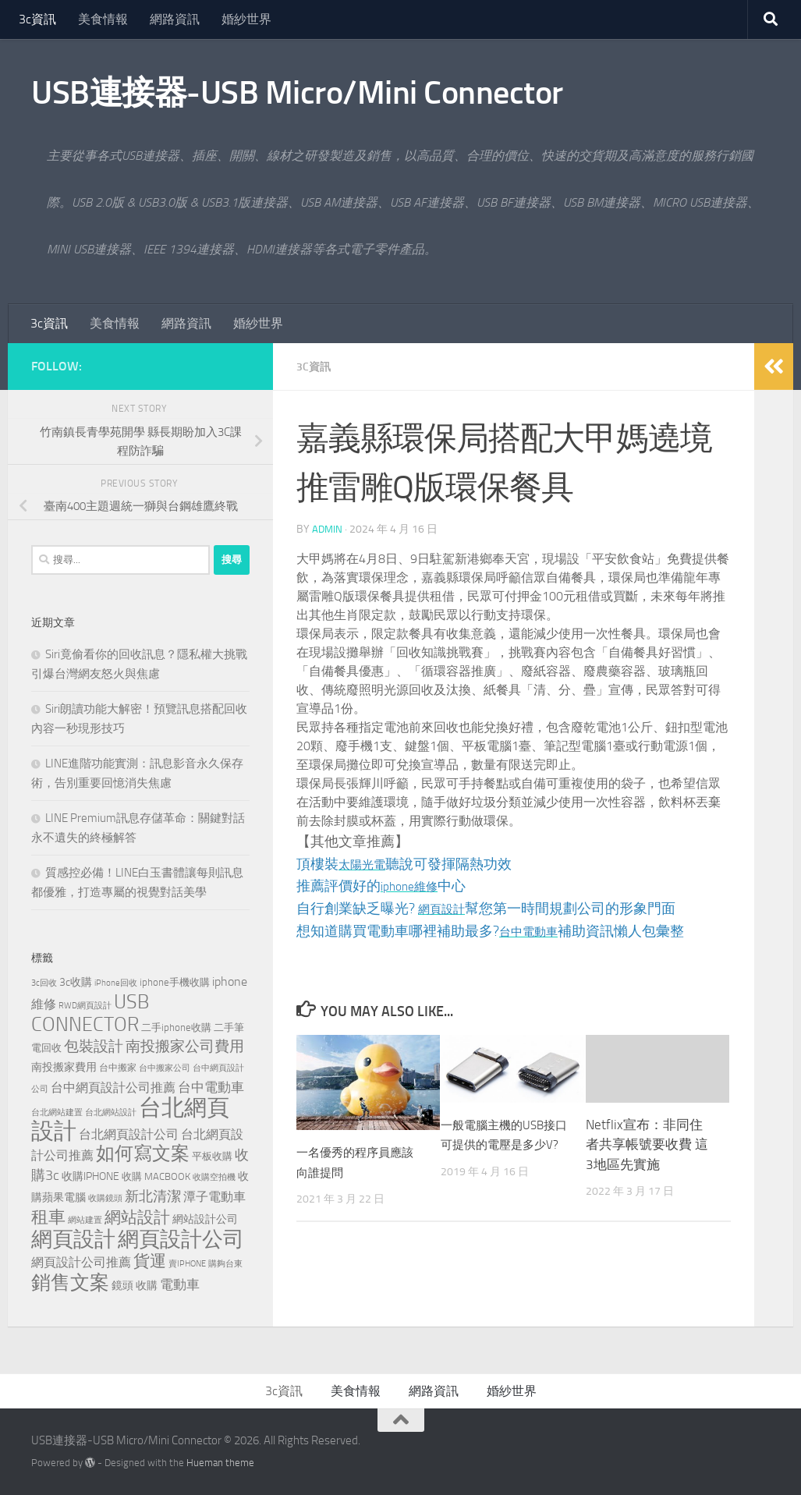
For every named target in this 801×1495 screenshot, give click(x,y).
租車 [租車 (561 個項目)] (48, 1217)
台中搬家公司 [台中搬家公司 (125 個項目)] (164, 1067)
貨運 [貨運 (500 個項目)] (149, 1260)
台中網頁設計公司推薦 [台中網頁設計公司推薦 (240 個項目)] (113, 1087)
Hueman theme (220, 1462)
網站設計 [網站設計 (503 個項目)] (137, 1217)
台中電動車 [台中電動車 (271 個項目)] (211, 1087)
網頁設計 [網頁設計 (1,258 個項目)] (73, 1239)
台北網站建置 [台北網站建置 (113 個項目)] (57, 1112)
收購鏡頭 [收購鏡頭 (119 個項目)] (105, 1198)
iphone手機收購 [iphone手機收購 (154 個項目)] (175, 982)
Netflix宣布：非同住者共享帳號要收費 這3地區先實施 (647, 1143)
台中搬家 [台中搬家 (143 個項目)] (117, 1067)
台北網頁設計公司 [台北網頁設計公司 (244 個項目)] (129, 1134)
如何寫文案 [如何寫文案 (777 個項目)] (143, 1153)
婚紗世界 (246, 19)
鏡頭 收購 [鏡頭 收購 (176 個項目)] (135, 1285)
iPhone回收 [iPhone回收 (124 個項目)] (115, 982)
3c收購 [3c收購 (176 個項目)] (75, 982)
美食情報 (103, 19)
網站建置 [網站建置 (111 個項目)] (85, 1220)
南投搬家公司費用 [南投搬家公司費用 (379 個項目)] (185, 1046)
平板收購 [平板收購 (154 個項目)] (212, 1156)
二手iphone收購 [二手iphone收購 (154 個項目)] (176, 1027)
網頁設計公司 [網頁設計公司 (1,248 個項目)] (181, 1239)
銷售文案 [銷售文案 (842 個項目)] (70, 1282)
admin (328, 528)
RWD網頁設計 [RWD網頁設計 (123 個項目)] (85, 1006)
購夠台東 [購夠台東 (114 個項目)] (225, 1264)
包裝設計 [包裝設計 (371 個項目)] (93, 1046)
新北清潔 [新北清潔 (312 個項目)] (153, 1196)
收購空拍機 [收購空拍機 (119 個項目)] (214, 1177)
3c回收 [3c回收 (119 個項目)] (44, 983)
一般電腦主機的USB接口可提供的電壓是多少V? (500, 1143)
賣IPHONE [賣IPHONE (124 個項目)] (187, 1263)
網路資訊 (175, 19)
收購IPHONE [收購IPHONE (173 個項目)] (90, 1176)
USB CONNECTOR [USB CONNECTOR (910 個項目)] (90, 1013)
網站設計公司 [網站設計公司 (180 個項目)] (205, 1219)
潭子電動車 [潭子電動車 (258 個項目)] (214, 1196)
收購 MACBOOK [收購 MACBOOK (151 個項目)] (156, 1176)
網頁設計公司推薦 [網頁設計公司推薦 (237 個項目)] (81, 1262)
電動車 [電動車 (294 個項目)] (180, 1284)
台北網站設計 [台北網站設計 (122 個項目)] (110, 1112)
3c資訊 (37, 19)
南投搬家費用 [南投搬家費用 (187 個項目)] (64, 1067)
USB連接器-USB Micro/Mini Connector (297, 92)
